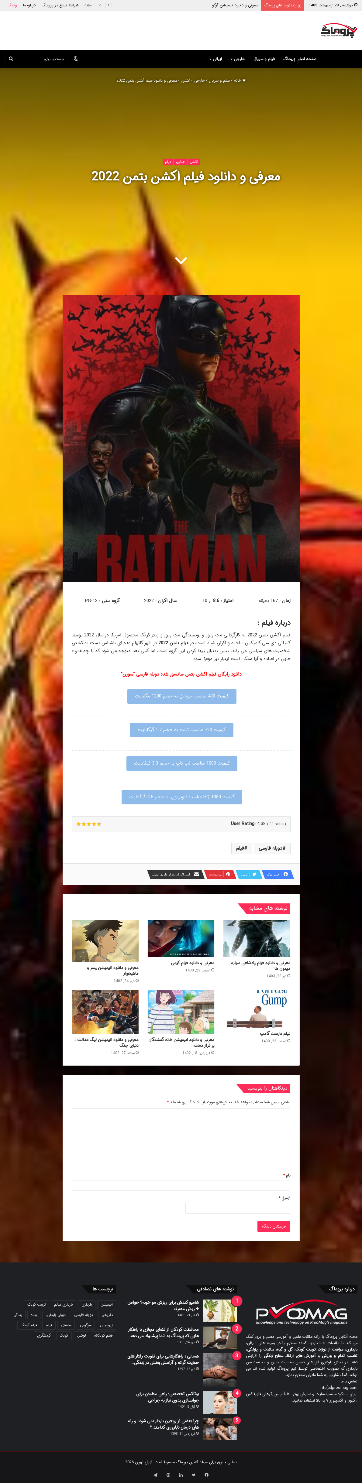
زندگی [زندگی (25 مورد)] (17, 1315)
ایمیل (284, 1198)
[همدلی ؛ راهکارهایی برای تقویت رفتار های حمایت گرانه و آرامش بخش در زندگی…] (220, 1370)
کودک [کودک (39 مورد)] (64, 1335)
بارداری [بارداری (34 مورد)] (86, 1304)
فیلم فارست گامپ (275, 1033)
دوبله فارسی (270, 848)
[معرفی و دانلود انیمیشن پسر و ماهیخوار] (105, 941)
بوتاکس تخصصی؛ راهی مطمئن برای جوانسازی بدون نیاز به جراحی (167, 1397)
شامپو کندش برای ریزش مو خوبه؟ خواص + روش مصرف (163, 1305)
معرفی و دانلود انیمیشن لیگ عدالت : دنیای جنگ (107, 1042)
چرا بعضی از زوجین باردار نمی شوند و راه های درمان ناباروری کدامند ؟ (163, 1424)
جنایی (180, 162)
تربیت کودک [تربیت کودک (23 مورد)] (36, 1304)
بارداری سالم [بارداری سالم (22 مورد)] (63, 1304)
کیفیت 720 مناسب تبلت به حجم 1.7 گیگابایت (182, 730)
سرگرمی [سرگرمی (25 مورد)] (85, 1325)
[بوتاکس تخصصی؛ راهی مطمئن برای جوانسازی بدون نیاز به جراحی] (220, 1402)
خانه (87, 5)
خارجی (239, 59)
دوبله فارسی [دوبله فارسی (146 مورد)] (83, 1315)
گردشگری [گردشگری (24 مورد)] (44, 1335)
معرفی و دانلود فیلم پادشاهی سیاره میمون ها (260, 966)
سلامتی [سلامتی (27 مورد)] (66, 1325)
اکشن (185, 80)
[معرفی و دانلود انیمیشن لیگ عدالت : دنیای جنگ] (105, 1012)
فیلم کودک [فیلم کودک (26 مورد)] (29, 1325)
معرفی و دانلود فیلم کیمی (192, 963)
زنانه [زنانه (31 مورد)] (34, 1315)
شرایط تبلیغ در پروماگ (60, 5)
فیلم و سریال (264, 59)
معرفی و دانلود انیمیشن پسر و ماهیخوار (113, 970)
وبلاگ (12, 5)
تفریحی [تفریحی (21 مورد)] (107, 1315)
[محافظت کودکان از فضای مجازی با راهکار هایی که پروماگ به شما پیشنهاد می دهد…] (220, 1338)
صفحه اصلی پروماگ (299, 59)
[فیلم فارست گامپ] (256, 1009)
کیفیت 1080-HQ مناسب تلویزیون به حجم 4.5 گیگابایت (182, 797)
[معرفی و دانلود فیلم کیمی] (181, 938)
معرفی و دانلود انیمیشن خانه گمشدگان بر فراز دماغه (181, 1042)
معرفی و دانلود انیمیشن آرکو (235, 5)
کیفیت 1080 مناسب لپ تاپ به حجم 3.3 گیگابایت (182, 763)
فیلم (240, 848)
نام (286, 1175)
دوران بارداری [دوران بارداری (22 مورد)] (56, 1315)
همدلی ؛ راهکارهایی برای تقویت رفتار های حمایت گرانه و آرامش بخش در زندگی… (163, 1359)
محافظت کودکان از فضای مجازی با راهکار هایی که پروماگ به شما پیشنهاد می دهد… (163, 1332)
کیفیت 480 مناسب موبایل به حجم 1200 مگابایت (182, 696)
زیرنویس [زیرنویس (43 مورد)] (106, 1325)
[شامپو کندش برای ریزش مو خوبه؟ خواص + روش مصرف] (220, 1311)
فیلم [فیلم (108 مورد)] (49, 1325)
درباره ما (29, 5)
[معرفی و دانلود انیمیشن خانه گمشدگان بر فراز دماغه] (181, 1012)
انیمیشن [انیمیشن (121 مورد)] (107, 1304)
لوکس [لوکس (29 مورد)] (81, 1335)
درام (168, 162)
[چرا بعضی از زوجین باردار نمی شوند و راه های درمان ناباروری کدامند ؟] (220, 1429)
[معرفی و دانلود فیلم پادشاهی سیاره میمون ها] (256, 938)
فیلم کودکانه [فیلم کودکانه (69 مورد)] (103, 1335)
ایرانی (217, 59)
